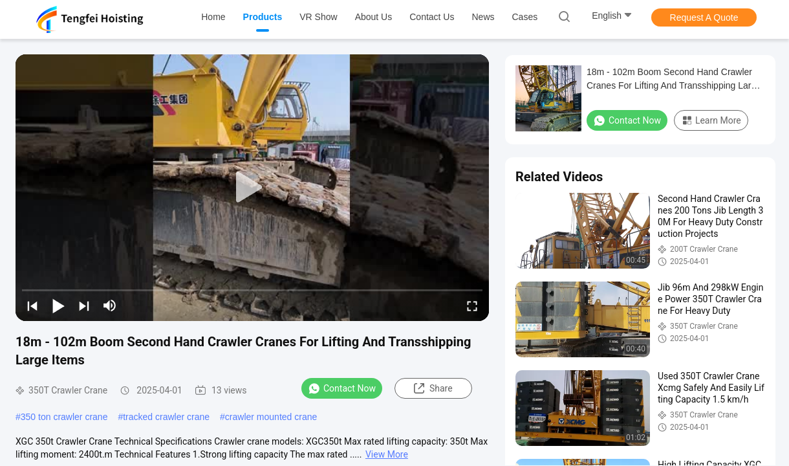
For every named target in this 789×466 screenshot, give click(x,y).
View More (386, 454)
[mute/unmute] (110, 305)
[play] (252, 188)
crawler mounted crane (271, 417)
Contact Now (342, 388)
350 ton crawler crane (64, 417)
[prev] (32, 305)
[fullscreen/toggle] (472, 305)
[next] (84, 305)
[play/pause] (58, 305)
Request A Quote (704, 17)
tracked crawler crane (166, 417)
